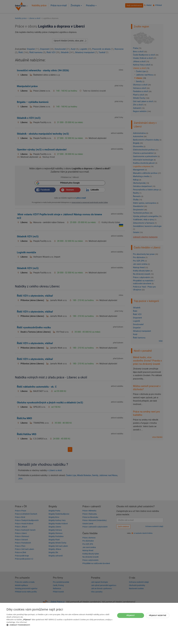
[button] (60, 625)
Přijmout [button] (131, 615)
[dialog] (89, 615)
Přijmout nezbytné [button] (157, 615)
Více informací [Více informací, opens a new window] (21, 622)
